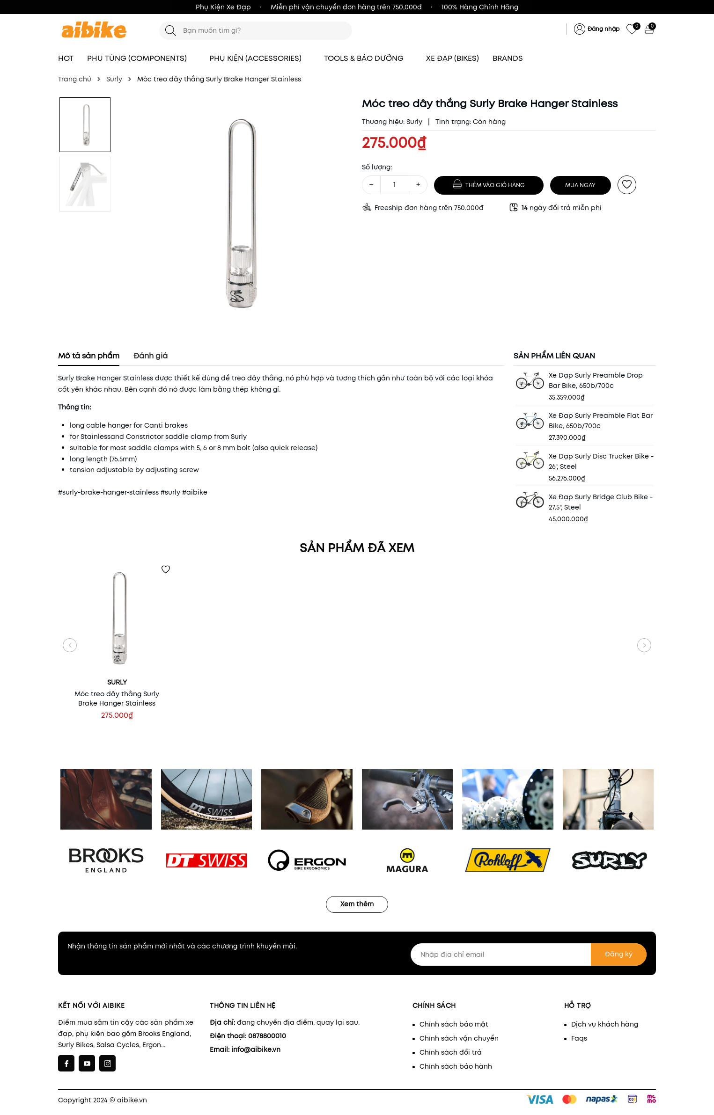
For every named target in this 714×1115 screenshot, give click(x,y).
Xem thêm (357, 904)
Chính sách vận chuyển (459, 1038)
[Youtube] (87, 1063)
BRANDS (512, 58)
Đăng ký (619, 954)
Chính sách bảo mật (454, 1024)
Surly (414, 121)
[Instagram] (107, 1063)
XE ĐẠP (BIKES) (452, 58)
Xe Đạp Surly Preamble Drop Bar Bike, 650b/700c (596, 380)
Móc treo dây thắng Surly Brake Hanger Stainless (116, 698)
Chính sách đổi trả (451, 1052)
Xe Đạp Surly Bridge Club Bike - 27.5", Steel (601, 502)
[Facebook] (66, 1063)
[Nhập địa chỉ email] (529, 954)
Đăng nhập (603, 29)
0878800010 (267, 1036)
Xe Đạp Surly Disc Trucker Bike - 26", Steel (601, 461)
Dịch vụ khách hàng (604, 1024)
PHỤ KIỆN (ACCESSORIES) (259, 58)
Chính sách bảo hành (456, 1066)
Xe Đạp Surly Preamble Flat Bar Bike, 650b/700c (601, 420)
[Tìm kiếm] (171, 31)
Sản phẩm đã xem (357, 548)
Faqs (579, 1038)
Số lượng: (377, 167)
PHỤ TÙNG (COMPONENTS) (141, 58)
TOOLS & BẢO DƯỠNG (368, 58)
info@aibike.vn (255, 1049)
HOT (66, 58)
